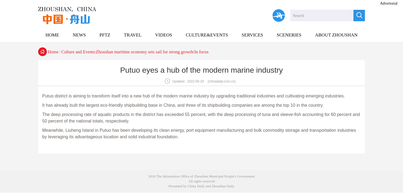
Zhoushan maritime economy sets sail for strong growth (144, 52)
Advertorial (389, 3)
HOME (52, 35)
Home (53, 52)
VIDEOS (163, 35)
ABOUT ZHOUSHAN (336, 35)
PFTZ (104, 35)
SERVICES (252, 35)
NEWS (79, 35)
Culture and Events (78, 52)
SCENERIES (289, 35)
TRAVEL (133, 35)
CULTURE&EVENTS (207, 35)
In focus (201, 52)
